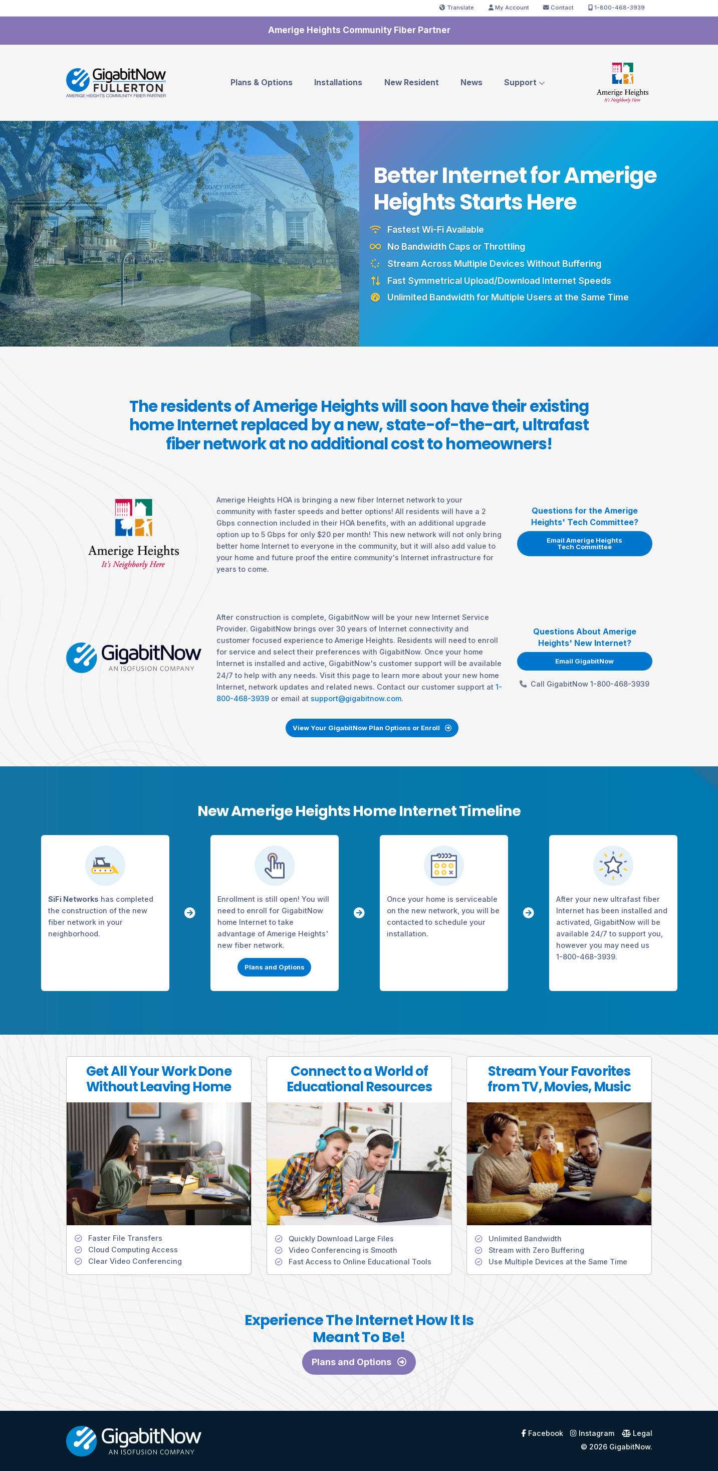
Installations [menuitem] (338, 82)
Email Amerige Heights (584, 543)
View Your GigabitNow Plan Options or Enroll (372, 728)
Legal (637, 1433)
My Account (509, 7)
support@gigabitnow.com (356, 698)
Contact (558, 7)
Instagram (592, 1433)
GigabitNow (629, 1446)
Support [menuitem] (520, 82)
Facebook (542, 1433)
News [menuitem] (471, 82)
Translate (456, 7)
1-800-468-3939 (616, 7)
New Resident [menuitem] (411, 82)
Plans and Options (275, 967)
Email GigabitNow (584, 661)
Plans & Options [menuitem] (261, 82)
